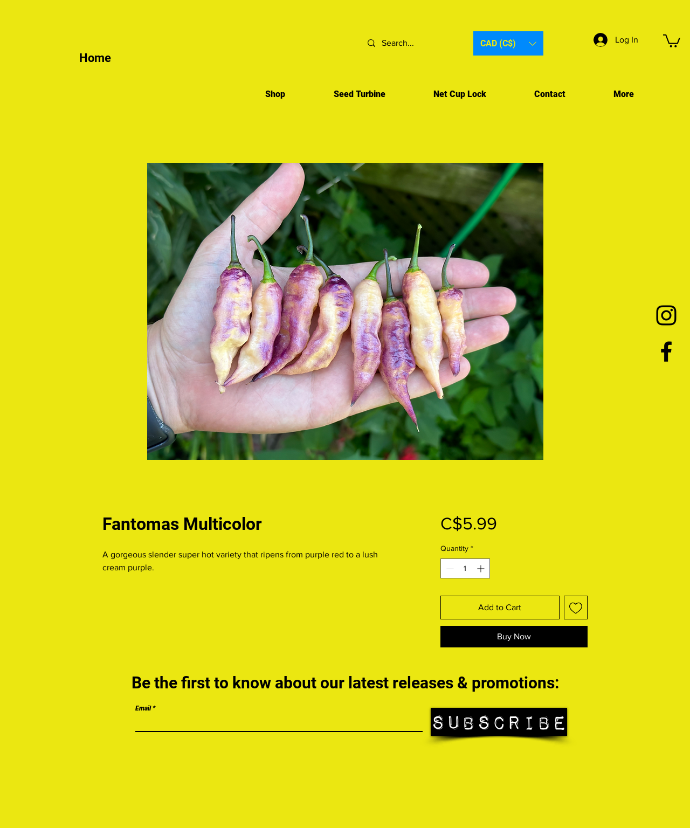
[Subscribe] (499, 722)
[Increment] (481, 568)
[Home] (134, 59)
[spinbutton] (465, 568)
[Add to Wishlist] (576, 607)
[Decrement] (449, 568)
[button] (508, 43)
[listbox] (508, 43)
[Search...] (411, 43)
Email (143, 708)
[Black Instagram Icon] (666, 315)
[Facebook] (666, 351)
